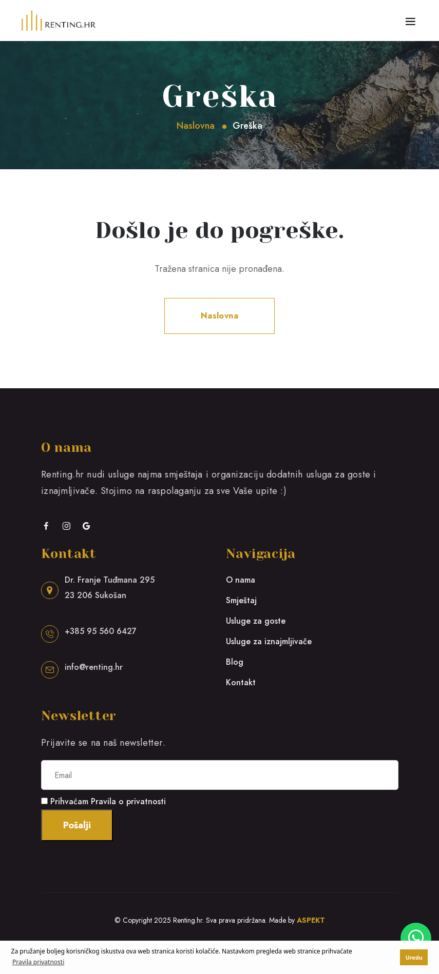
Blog (234, 662)
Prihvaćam (108, 801)
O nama (240, 580)
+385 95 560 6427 (101, 631)
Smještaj (241, 600)
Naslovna (196, 125)
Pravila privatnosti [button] (38, 962)
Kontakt (241, 682)
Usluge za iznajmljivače (269, 641)
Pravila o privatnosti (128, 801)
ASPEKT (311, 920)
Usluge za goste (255, 621)
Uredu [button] (414, 957)
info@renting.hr (94, 667)
